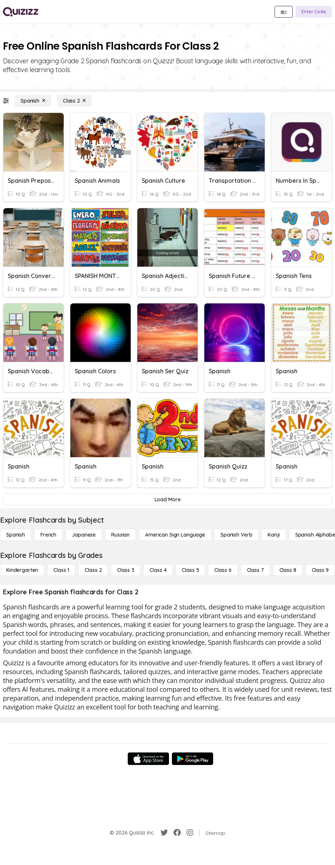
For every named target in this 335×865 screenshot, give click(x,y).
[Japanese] (84, 535)
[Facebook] (177, 833)
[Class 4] (158, 570)
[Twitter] (164, 833)
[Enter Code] (314, 12)
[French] (48, 535)
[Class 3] (125, 570)
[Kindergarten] (22, 570)
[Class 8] (288, 570)
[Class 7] (255, 570)
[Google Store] (192, 758)
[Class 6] (222, 570)
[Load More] (167, 499)
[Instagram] (190, 833)
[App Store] (148, 758)
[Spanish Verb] (236, 535)
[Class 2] (74, 101)
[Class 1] (61, 570)
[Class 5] (190, 570)
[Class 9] (320, 570)
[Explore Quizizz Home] (20, 12)
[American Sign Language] (175, 535)
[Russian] (120, 535)
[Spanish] (33, 101)
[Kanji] (273, 535)
